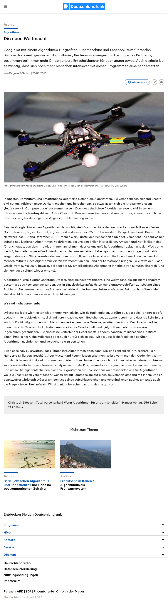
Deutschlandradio (17, 563)
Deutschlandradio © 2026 (23, 597)
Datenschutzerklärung (20, 569)
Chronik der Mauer (70, 591)
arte (52, 591)
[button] (5, 6)
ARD (21, 591)
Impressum (12, 580)
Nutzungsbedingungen (21, 575)
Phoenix (41, 591)
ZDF (30, 591)
